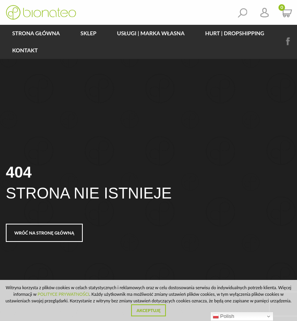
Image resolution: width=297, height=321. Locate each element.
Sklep (88, 33)
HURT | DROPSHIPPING (234, 33)
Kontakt (25, 50)
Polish (223, 316)
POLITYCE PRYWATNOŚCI (63, 294)
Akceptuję (148, 310)
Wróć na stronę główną (44, 232)
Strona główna (36, 33)
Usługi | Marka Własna (151, 33)
